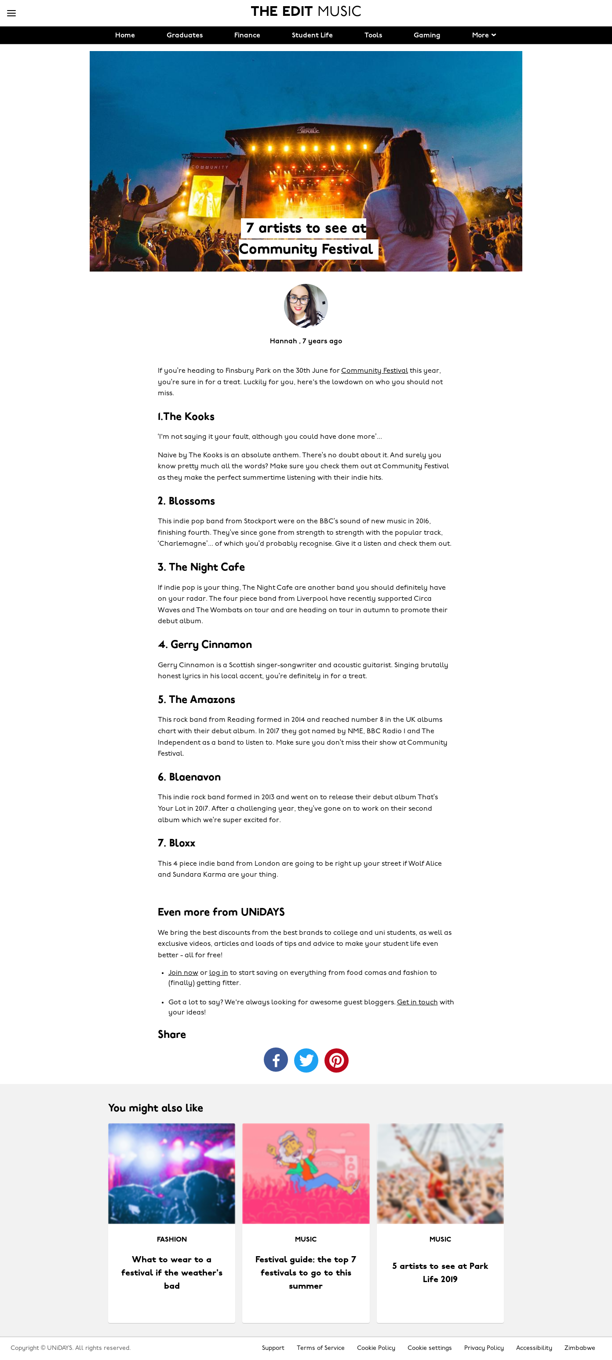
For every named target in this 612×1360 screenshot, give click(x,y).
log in (218, 973)
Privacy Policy (484, 1348)
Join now (183, 973)
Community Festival (374, 371)
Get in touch (417, 1002)
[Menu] (11, 13)
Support (273, 1348)
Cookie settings (430, 1348)
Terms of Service (321, 1348)
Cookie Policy (376, 1348)
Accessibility (534, 1348)
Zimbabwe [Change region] (580, 1348)
